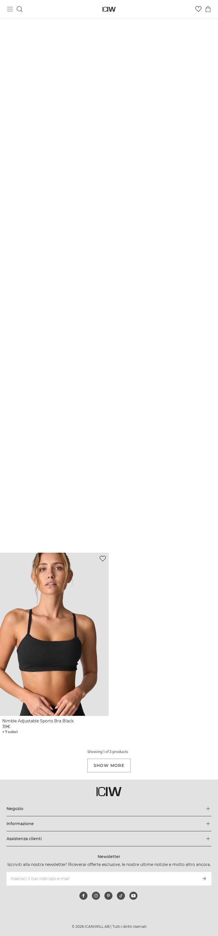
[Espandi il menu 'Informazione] (109, 823)
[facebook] (83, 895)
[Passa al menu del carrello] (208, 9)
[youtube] (133, 895)
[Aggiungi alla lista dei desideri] (103, 558)
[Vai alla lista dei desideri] (198, 9)
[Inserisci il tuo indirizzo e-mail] (101, 878)
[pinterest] (108, 895)
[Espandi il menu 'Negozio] (109, 808)
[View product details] (54, 644)
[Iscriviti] (204, 878)
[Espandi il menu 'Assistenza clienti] (109, 838)
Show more (109, 765)
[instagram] (96, 895)
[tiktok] (121, 895)
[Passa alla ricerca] (19, 9)
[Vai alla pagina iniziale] (109, 9)
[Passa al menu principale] (10, 9)
